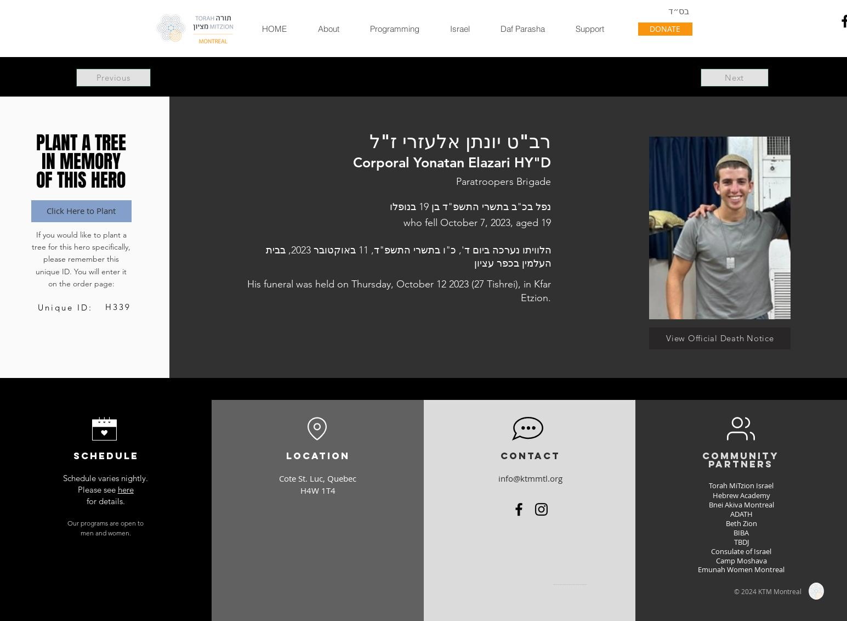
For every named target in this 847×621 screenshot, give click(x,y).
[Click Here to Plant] (81, 211)
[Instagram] (541, 509)
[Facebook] (518, 509)
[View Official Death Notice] (720, 338)
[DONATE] (665, 29)
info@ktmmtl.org (530, 478)
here (126, 489)
